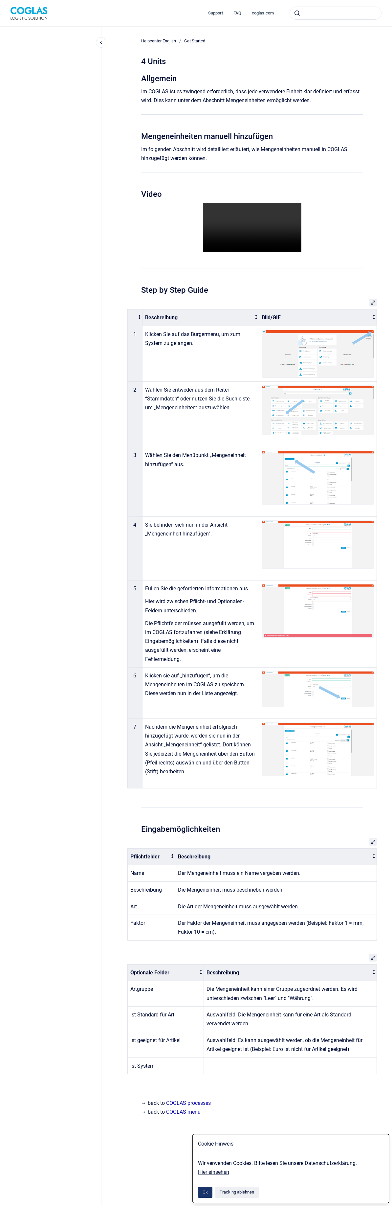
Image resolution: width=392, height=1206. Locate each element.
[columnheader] (134, 317)
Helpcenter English (158, 40)
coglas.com (263, 13)
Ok (205, 1192)
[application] (390, 1204)
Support (215, 13)
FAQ (237, 13)
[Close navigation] (101, 42)
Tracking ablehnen (237, 1192)
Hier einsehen (213, 1172)
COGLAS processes (188, 1103)
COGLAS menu (183, 1112)
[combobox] (335, 13)
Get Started (194, 40)
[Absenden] (297, 13)
